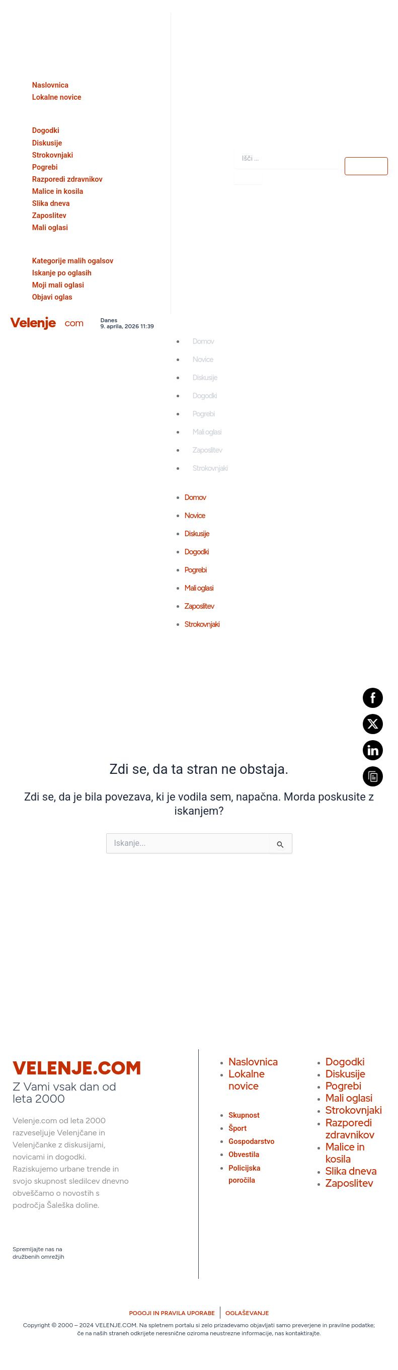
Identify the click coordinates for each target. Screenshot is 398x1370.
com (73, 323)
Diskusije (205, 377)
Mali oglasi (207, 432)
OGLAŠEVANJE (247, 1313)
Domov (203, 341)
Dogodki (205, 395)
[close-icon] (13, 22)
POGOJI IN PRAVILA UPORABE (172, 1313)
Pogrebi (204, 413)
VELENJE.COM (77, 1068)
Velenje (32, 322)
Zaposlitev (207, 450)
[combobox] (286, 159)
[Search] (248, 177)
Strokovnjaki (210, 468)
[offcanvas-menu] (12, 6)
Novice (203, 359)
